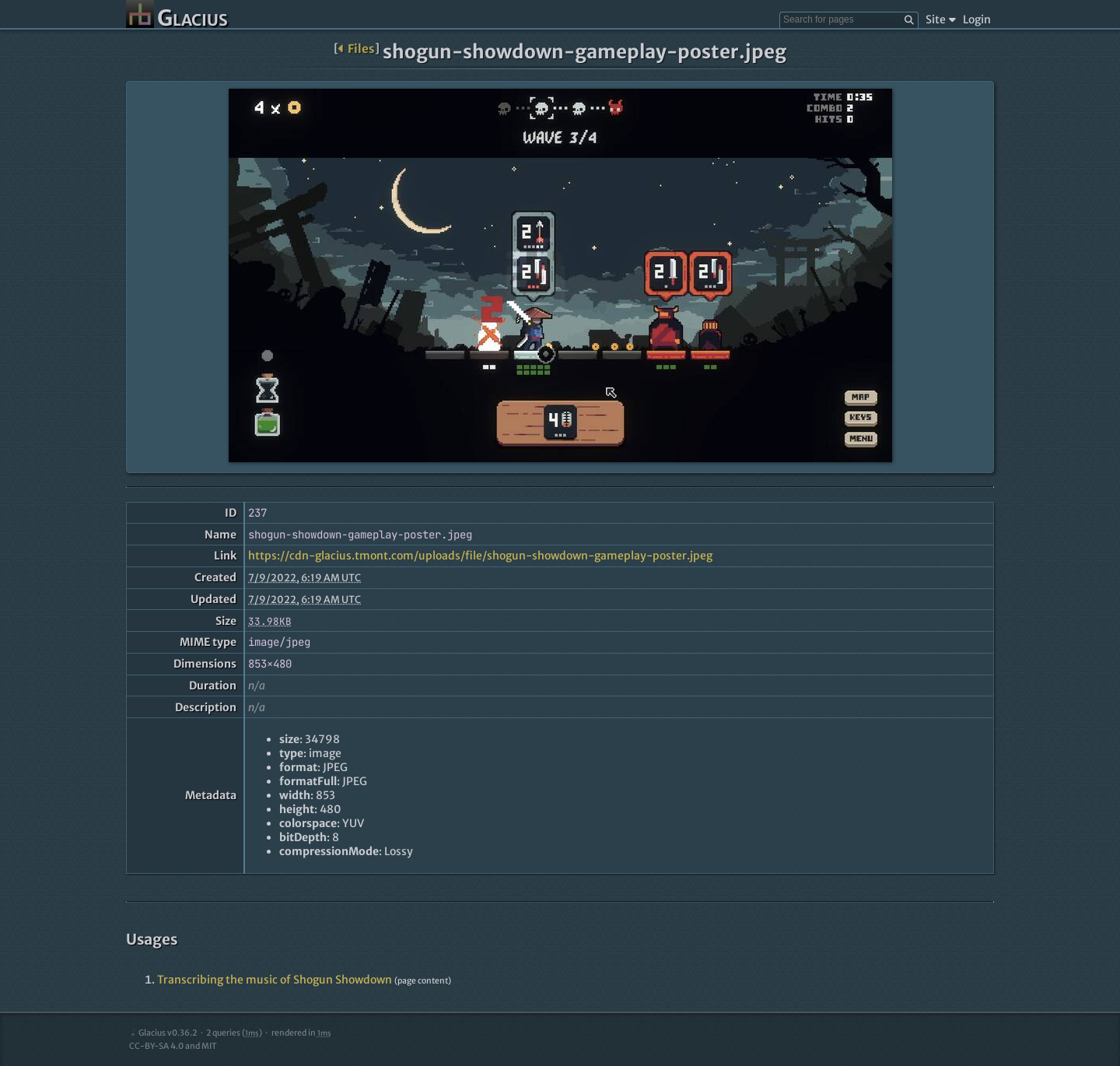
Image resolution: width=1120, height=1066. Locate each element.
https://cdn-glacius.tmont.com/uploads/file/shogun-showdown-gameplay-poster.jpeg (480, 556)
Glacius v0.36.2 (163, 1033)
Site (941, 19)
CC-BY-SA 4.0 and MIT (173, 1046)
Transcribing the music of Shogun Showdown (274, 980)
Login (977, 19)
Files (356, 48)
